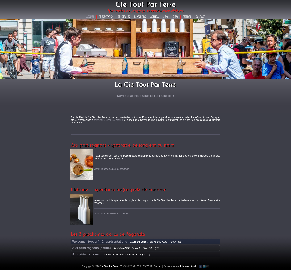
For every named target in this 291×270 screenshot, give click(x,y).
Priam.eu (184, 266)
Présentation (106, 17)
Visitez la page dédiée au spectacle (111, 169)
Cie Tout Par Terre (109, 266)
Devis (175, 17)
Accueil (90, 17)
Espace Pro (140, 17)
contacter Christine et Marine (108, 120)
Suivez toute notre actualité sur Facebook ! (145, 95)
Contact (200, 17)
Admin (194, 266)
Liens (165, 17)
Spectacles (124, 17)
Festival (187, 17)
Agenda (154, 17)
